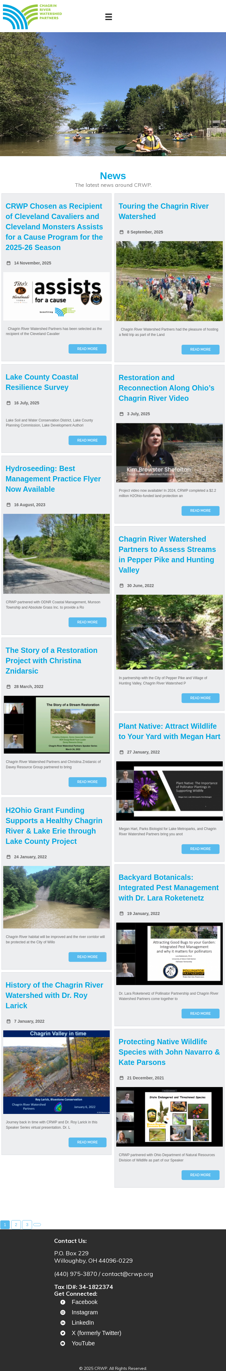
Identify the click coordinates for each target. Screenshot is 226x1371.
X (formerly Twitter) (97, 1333)
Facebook (85, 1302)
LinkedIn (83, 1322)
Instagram (85, 1312)
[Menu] (108, 16)
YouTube (83, 1343)
